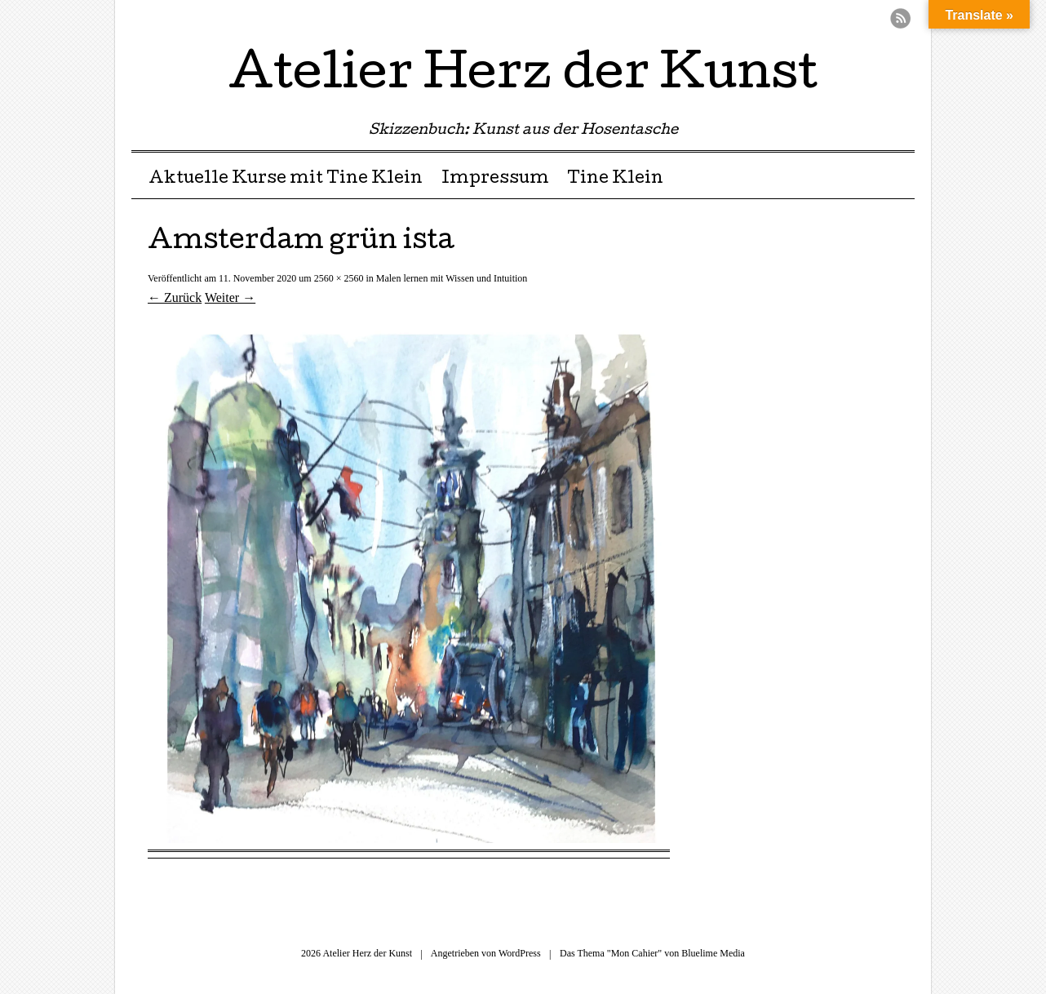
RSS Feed (900, 18)
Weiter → (230, 297)
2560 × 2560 (339, 278)
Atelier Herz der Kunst (523, 76)
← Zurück (175, 297)
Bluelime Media (713, 953)
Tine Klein (615, 179)
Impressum (495, 179)
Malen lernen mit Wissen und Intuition (452, 278)
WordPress (520, 953)
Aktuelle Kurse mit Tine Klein (285, 179)
